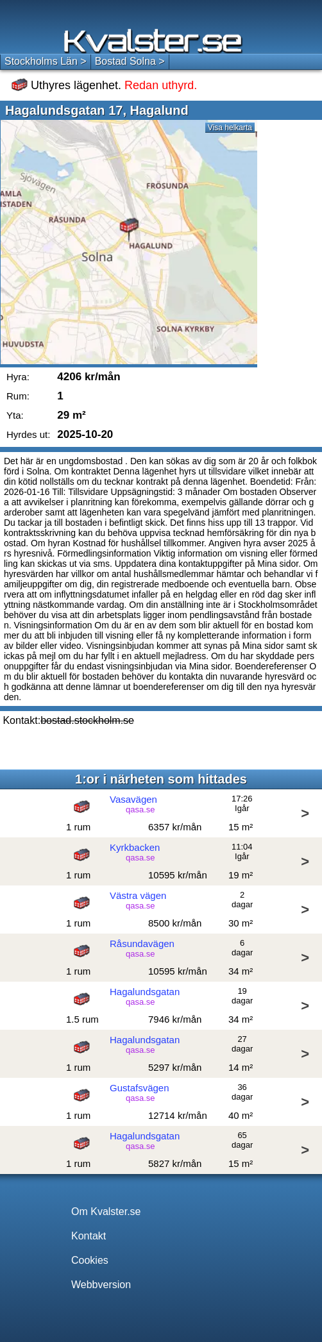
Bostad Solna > (130, 61)
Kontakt (88, 1235)
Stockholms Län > (45, 61)
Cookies (89, 1260)
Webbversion (101, 1284)
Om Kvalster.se (105, 1211)
